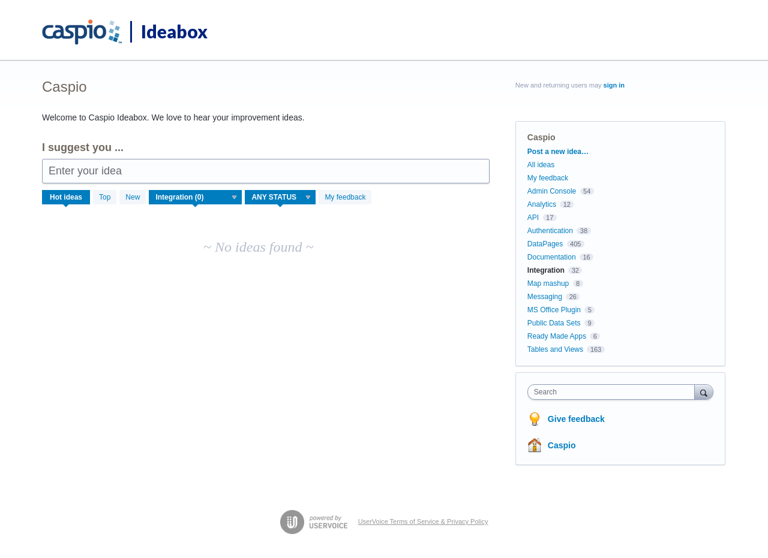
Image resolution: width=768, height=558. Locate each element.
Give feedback (576, 419)
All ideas (540, 165)
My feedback (345, 197)
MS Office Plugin (554, 310)
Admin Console (551, 191)
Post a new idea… (558, 151)
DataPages (545, 244)
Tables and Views (555, 349)
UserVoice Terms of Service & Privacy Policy (423, 521)
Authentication (550, 231)
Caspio (562, 445)
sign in (614, 85)
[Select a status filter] (280, 198)
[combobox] (614, 392)
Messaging (544, 296)
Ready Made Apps (556, 336)
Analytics (541, 204)
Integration (546, 270)
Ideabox (174, 31)
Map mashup (548, 283)
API (533, 217)
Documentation (551, 257)
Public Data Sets (554, 323)
